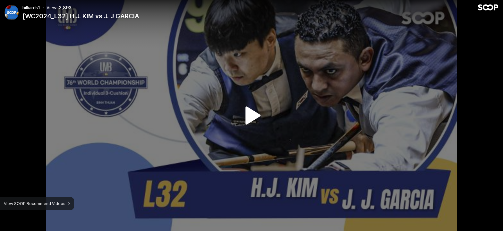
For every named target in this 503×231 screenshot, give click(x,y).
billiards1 (31, 7)
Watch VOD (251, 115)
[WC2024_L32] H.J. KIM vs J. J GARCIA (80, 16)
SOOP (488, 7)
